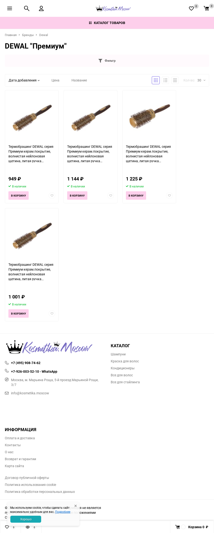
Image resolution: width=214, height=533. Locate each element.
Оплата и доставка (20, 438)
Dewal (43, 35)
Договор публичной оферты (27, 477)
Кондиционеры (123, 368)
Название (79, 80)
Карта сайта (14, 466)
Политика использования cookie (30, 484)
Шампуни (118, 354)
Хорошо (26, 519)
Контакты (13, 445)
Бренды (28, 35)
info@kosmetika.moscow (27, 393)
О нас (9, 452)
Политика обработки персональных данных (40, 491)
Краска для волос (125, 361)
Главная (11, 35)
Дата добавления (24, 80)
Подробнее (62, 512)
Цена (55, 80)
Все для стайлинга (125, 382)
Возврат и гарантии (20, 459)
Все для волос (122, 375)
